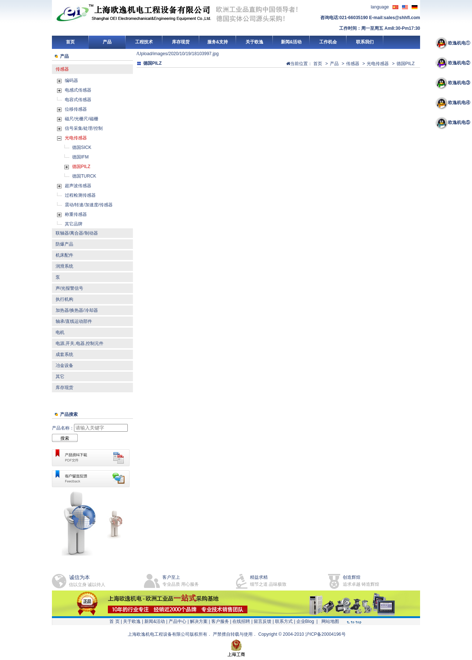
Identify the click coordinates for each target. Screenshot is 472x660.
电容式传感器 (78, 99)
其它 (60, 376)
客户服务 (220, 621)
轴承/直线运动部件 (74, 321)
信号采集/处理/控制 (84, 128)
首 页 (114, 621)
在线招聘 (241, 621)
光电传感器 (76, 137)
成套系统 (64, 354)
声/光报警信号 (69, 288)
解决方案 (199, 621)
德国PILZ (81, 166)
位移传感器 (76, 109)
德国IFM (80, 157)
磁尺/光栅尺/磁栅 (81, 118)
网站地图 (330, 621)
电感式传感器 (78, 90)
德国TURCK (84, 176)
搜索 (64, 438)
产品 (107, 41)
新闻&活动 (291, 41)
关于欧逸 (254, 41)
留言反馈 (262, 621)
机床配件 (64, 255)
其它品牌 (73, 223)
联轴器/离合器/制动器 (77, 233)
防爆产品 (64, 244)
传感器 (62, 69)
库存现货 (181, 41)
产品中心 (177, 621)
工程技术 (144, 41)
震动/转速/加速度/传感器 (89, 204)
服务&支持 (217, 41)
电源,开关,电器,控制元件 (79, 343)
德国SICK (81, 147)
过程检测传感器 (80, 195)
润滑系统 (64, 266)
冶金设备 (64, 365)
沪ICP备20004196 (323, 634)
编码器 (71, 80)
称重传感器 (76, 214)
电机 (60, 332)
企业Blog (305, 621)
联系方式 (284, 621)
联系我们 (365, 41)
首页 (70, 41)
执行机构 (64, 299)
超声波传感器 (78, 185)
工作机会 (328, 41)
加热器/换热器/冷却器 (77, 310)
